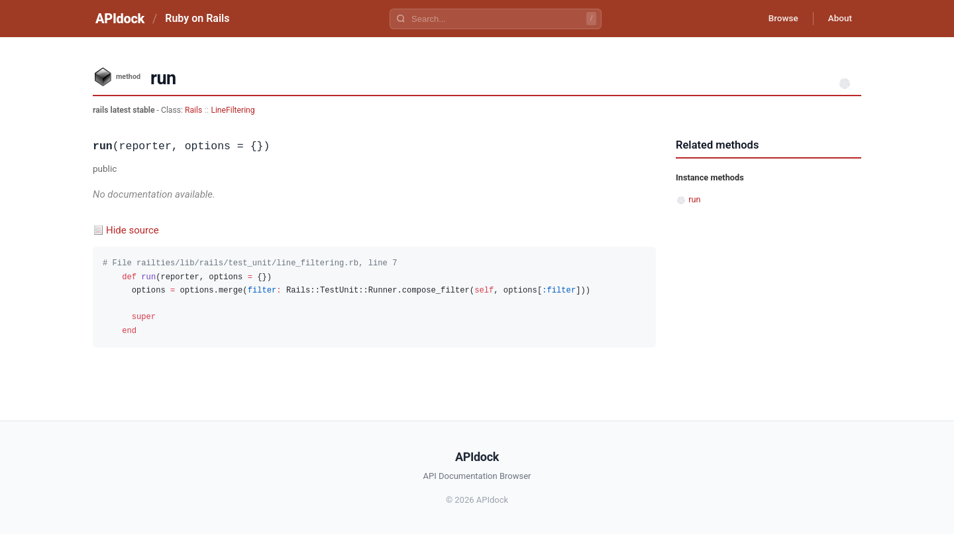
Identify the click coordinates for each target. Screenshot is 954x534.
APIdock (119, 19)
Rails (193, 110)
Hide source (132, 230)
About (838, 18)
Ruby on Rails (197, 18)
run (694, 199)
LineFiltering (232, 110)
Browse (778, 18)
